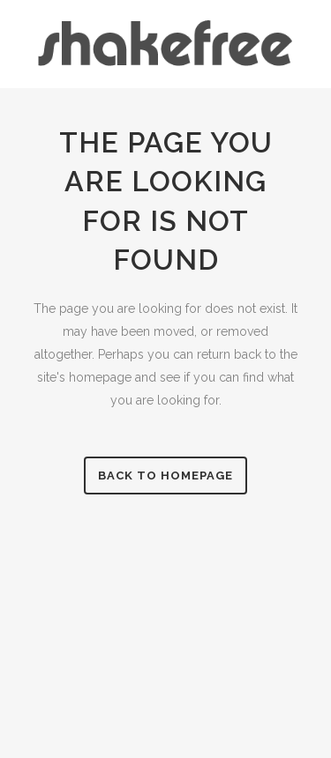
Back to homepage (165, 475)
